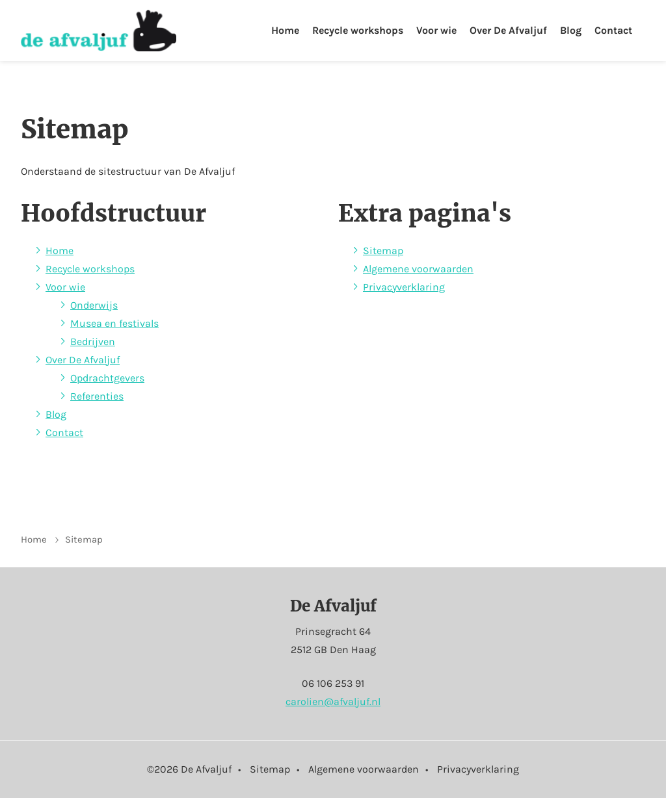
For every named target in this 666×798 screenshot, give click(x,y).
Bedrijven (92, 341)
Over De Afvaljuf (508, 30)
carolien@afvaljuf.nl (333, 701)
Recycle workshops (357, 30)
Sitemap (383, 250)
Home (285, 30)
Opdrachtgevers (107, 378)
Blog (570, 30)
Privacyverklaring (404, 287)
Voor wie (436, 30)
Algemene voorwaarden (418, 269)
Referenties (97, 396)
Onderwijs (94, 305)
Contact (613, 30)
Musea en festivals (114, 323)
